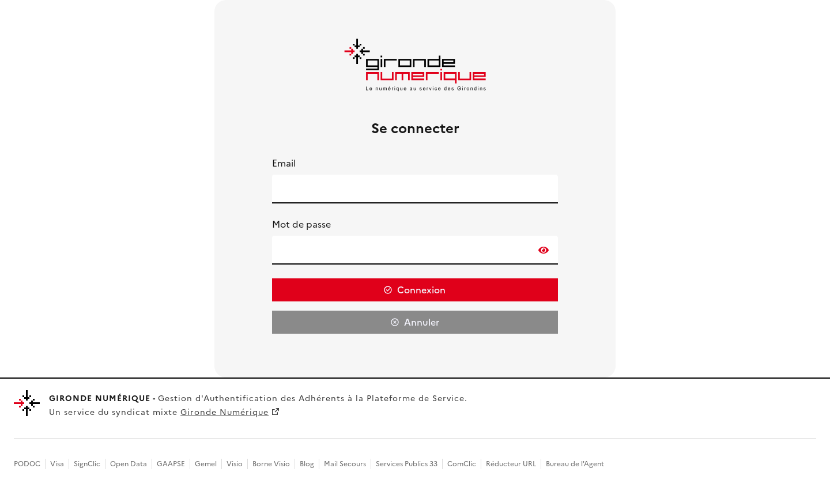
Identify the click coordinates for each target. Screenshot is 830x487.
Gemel (206, 464)
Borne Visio (271, 464)
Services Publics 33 (406, 464)
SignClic (87, 464)
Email (284, 163)
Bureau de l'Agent (575, 464)
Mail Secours (345, 464)
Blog (307, 464)
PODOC (27, 464)
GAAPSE (171, 464)
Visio (235, 464)
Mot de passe (301, 224)
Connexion (421, 290)
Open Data (128, 464)
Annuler (421, 322)
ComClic (461, 464)
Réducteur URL (511, 464)
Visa (57, 464)
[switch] (543, 250)
